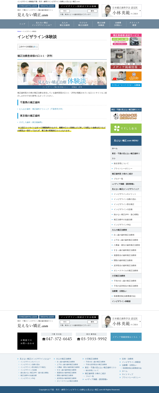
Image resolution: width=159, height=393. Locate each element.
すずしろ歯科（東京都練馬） (31, 122)
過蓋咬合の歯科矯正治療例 (125, 255)
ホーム (23, 25)
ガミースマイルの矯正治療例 (126, 270)
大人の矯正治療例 (64, 25)
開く (35, 47)
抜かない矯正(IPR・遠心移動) (126, 214)
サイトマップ (127, 374)
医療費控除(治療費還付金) (125, 296)
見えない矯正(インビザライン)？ (125, 189)
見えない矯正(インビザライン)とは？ (35, 359)
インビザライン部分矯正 (124, 204)
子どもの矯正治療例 (83, 25)
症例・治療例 (127, 359)
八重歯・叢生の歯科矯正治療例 (127, 245)
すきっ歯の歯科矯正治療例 (125, 250)
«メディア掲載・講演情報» (123, 184)
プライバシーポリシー (123, 168)
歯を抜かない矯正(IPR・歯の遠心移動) (34, 373)
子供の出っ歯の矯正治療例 (125, 281)
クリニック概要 (134, 25)
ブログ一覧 (118, 179)
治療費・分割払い (118, 25)
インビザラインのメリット (125, 194)
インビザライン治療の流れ (125, 199)
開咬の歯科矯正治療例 (123, 260)
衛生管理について (121, 163)
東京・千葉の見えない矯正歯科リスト (126, 155)
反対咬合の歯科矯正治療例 (125, 265)
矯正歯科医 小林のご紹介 (122, 174)
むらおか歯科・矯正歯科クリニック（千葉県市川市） (41, 109)
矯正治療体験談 (101, 25)
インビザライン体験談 (121, 301)
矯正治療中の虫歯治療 (123, 219)
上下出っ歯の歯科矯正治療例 (126, 240)
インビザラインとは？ (42, 25)
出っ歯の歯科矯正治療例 (124, 235)
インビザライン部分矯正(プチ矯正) (33, 367)
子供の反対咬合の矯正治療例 (126, 286)
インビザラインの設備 (123, 209)
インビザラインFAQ (122, 225)
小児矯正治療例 (118, 276)
